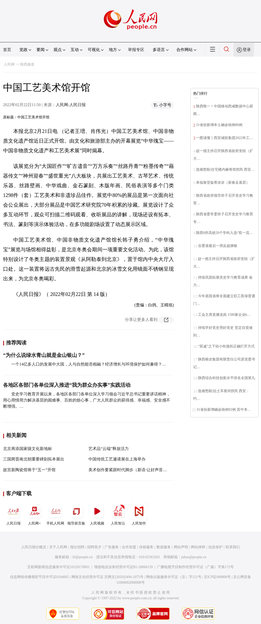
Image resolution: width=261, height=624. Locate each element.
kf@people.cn (83, 557)
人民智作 (139, 513)
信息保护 (215, 547)
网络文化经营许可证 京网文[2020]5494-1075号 (107, 577)
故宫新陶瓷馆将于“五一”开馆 (29, 470)
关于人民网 (58, 547)
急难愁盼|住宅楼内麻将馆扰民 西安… (225, 169)
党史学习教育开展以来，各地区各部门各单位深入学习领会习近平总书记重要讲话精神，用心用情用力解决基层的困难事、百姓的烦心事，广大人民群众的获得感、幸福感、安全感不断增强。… (86, 400)
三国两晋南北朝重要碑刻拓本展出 (33, 459)
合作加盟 (129, 547)
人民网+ (34, 513)
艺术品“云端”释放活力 (108, 448)
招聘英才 (94, 547)
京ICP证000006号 (217, 577)
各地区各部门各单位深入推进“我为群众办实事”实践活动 (66, 385)
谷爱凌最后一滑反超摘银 (217, 246)
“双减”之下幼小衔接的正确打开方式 (226, 346)
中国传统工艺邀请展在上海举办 (117, 459)
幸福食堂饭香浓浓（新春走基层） (223, 182)
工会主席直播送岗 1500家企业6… (224, 315)
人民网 (9, 64)
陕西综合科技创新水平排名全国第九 (226, 378)
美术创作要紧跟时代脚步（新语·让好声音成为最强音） (137, 470)
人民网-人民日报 (71, 105)
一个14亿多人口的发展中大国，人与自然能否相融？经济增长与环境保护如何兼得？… (88, 364)
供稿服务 (146, 547)
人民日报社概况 (33, 547)
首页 (7, 49)
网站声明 (181, 547)
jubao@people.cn (193, 557)
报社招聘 (77, 547)
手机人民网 (55, 513)
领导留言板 (76, 513)
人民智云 (118, 513)
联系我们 (233, 547)
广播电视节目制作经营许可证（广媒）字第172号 (195, 567)
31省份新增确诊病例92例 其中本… (224, 409)
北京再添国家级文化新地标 (27, 448)
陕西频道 (27, 64)
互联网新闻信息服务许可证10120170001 (58, 567)
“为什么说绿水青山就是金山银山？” (44, 355)
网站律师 (198, 547)
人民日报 (13, 513)
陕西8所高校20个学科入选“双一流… (224, 233)
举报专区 (136, 49)
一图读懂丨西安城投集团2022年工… (224, 138)
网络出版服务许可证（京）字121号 (173, 577)
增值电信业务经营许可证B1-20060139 (123, 567)
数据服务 (163, 547)
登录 (247, 49)
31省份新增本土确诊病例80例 (219, 125)
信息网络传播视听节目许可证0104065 (39, 577)
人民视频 (97, 513)
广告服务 (112, 547)
